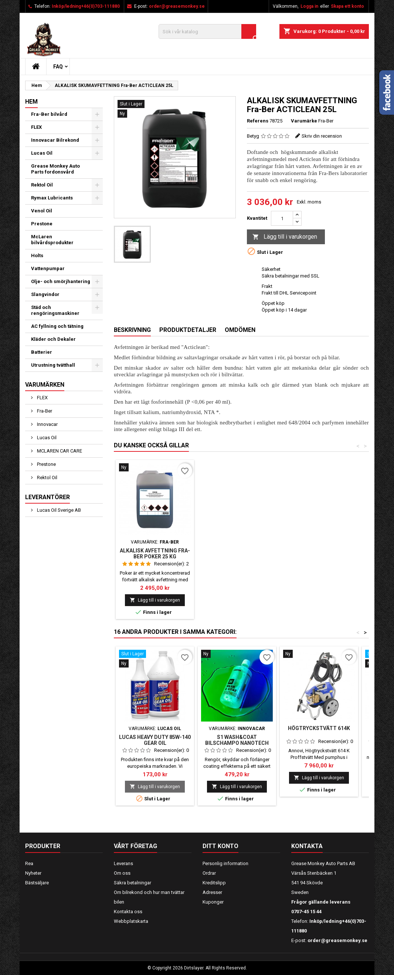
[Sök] (207, 31)
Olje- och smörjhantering (60, 281)
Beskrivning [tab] (132, 329)
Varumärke (304, 121)
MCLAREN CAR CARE (59, 451)
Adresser (212, 892)
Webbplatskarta (131, 921)
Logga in (309, 6)
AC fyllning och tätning (57, 326)
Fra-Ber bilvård (49, 114)
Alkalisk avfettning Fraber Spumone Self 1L (155, 553)
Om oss (122, 873)
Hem (31, 101)
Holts (37, 255)
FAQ (58, 67)
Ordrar (209, 873)
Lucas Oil (41, 153)
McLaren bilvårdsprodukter (52, 239)
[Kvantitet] (282, 218)
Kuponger (213, 902)
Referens (257, 121)
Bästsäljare (37, 882)
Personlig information (225, 863)
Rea (29, 863)
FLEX (36, 127)
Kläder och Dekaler (53, 339)
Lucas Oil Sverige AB (58, 510)
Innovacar (47, 424)
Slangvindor (45, 294)
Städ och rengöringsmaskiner (55, 310)
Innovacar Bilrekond (55, 140)
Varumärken (44, 384)
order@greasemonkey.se (177, 6)
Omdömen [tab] (240, 329)
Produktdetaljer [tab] (187, 329)
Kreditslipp (214, 882)
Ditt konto (220, 846)
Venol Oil (41, 211)
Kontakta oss (128, 911)
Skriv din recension (322, 136)
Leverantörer (47, 497)
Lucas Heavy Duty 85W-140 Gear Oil (155, 740)
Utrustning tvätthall (53, 365)
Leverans (123, 863)
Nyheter (33, 873)
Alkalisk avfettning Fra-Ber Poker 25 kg (237, 553)
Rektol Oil (42, 185)
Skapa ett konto (347, 6)
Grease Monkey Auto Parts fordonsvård (55, 169)
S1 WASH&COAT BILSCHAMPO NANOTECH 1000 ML (237, 743)
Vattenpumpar (48, 268)
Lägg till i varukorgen (284, 237)
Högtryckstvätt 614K (319, 728)
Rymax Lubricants (52, 198)
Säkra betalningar (132, 882)
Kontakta (307, 846)
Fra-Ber (44, 411)
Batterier (41, 352)
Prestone (41, 223)
